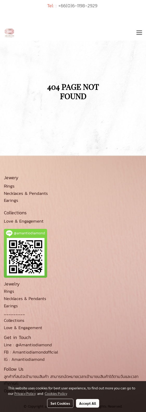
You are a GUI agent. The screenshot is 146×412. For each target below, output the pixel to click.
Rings (9, 291)
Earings (11, 306)
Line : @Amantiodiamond (28, 345)
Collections (14, 320)
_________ (14, 313)
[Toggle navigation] (139, 33)
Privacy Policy (25, 393)
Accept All (87, 403)
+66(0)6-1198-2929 (77, 5)
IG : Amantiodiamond (24, 359)
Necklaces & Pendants (25, 298)
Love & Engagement (23, 327)
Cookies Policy (56, 393)
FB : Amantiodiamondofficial (31, 352)
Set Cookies (60, 403)
